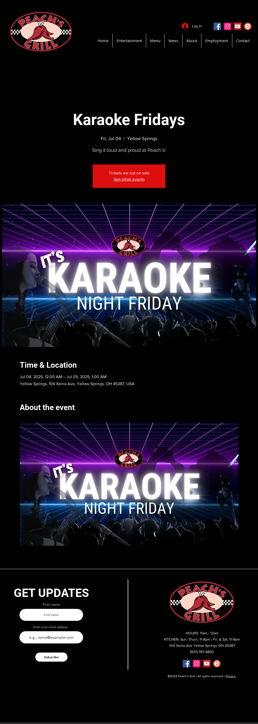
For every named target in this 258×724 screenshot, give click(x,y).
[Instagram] (227, 26)
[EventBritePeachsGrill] (248, 26)
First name (51, 604)
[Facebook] (217, 26)
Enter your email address (50, 627)
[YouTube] (237, 26)
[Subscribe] (51, 657)
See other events (129, 179)
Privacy (231, 676)
